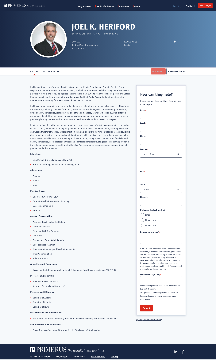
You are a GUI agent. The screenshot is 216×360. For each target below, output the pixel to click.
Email (142, 123)
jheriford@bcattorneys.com (85, 45)
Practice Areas (51, 71)
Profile (34, 71)
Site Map (114, 357)
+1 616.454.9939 (98, 357)
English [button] (188, 6)
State (142, 185)
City (142, 172)
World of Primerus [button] (109, 6)
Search (178, 6)
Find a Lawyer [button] (203, 5)
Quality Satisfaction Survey (149, 321)
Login (173, 6)
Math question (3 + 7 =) (150, 276)
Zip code (144, 198)
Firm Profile (156, 71)
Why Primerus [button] (88, 6)
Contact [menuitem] (142, 6)
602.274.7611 (78, 48)
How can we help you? (149, 233)
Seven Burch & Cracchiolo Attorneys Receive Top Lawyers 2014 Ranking (66, 330)
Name (142, 110)
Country (143, 149)
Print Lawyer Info (175, 71)
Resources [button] (128, 6)
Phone (143, 136)
